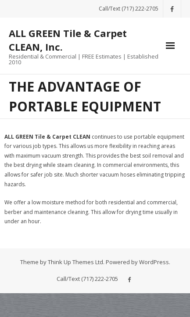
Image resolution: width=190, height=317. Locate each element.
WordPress (154, 262)
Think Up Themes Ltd (75, 262)
